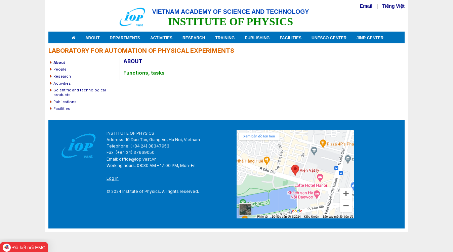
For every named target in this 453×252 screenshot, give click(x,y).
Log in (113, 178)
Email (366, 6)
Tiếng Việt (393, 6)
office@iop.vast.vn (138, 159)
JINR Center (370, 38)
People (60, 69)
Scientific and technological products (79, 92)
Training (225, 38)
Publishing (257, 38)
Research (193, 38)
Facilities (290, 38)
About (92, 38)
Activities (161, 38)
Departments (125, 38)
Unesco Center (329, 38)
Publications (65, 101)
